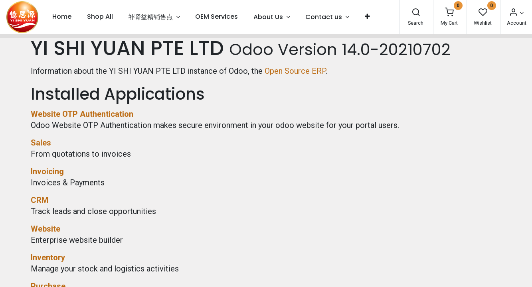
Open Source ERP (295, 71)
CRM (39, 200)
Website (45, 229)
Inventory (48, 257)
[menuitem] (62, 16)
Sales (41, 142)
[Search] (415, 13)
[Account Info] (516, 13)
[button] (367, 16)
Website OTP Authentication (82, 114)
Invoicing (47, 171)
